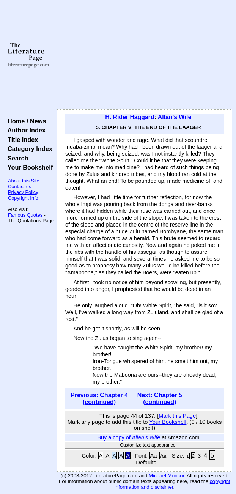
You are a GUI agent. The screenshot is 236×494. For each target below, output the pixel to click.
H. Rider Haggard (129, 117)
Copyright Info (23, 198)
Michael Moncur (166, 475)
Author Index (25, 130)
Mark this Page (177, 416)
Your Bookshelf (28, 167)
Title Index (21, 139)
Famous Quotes (25, 215)
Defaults (146, 462)
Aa (153, 456)
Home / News (25, 121)
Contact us (19, 186)
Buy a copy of (128, 437)
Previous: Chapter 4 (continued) (99, 398)
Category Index (28, 148)
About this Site (23, 181)
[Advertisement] (144, 55)
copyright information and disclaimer (172, 484)
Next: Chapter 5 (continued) (159, 398)
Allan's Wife (175, 117)
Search (16, 158)
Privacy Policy (23, 192)
